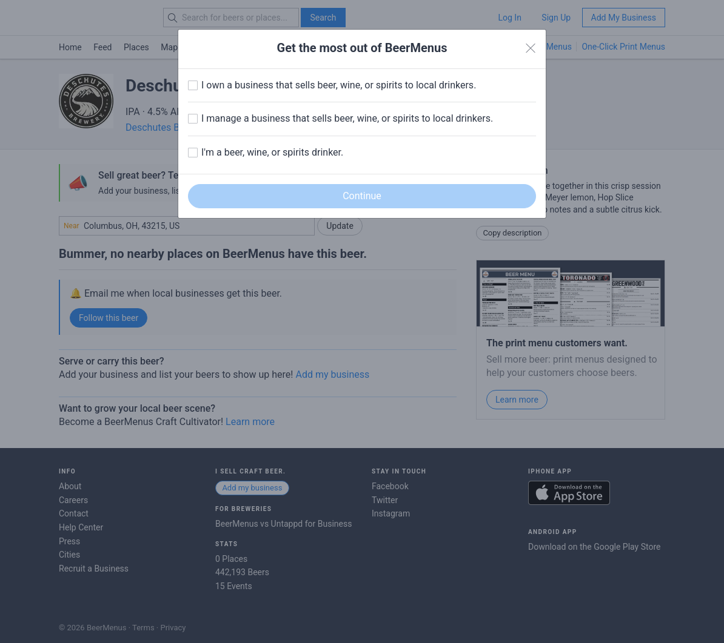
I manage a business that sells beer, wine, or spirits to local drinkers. (347, 118)
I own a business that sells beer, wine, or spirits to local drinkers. (338, 85)
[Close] (530, 48)
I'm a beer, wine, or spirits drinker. (272, 152)
